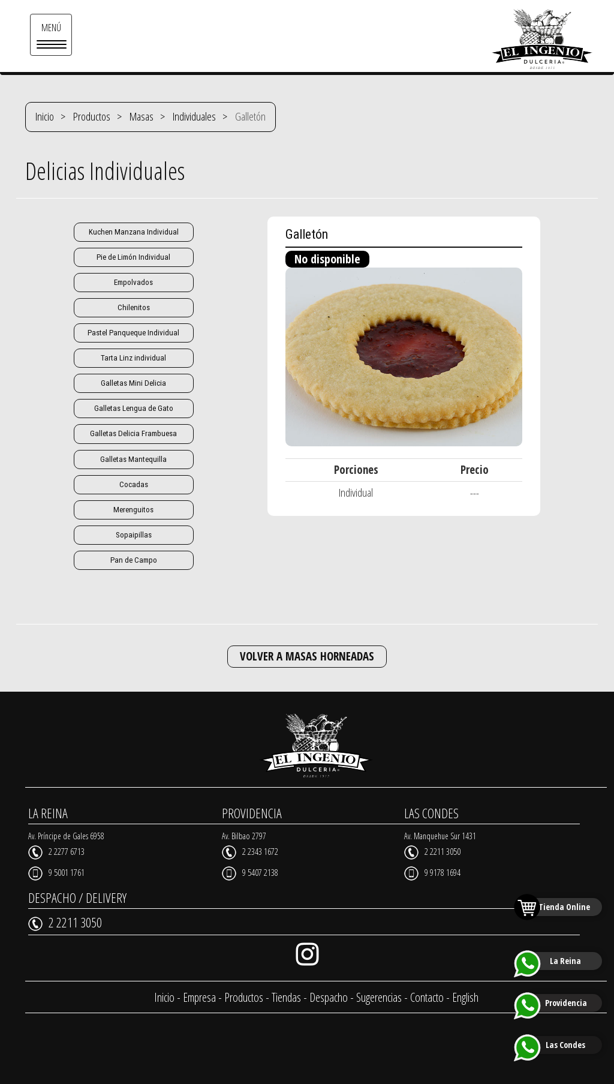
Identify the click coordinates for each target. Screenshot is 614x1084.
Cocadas (134, 483)
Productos (91, 116)
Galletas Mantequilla (133, 458)
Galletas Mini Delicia (134, 383)
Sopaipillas (133, 534)
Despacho (328, 997)
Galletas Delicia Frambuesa (133, 433)
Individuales (194, 116)
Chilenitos (133, 307)
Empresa (199, 997)
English (465, 997)
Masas (142, 116)
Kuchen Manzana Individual (133, 231)
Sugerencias (379, 997)
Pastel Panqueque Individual (133, 332)
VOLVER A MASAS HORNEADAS (307, 655)
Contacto (427, 997)
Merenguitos (134, 509)
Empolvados (134, 282)
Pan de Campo (133, 559)
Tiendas (286, 997)
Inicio (44, 116)
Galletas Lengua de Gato (133, 408)
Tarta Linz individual (134, 357)
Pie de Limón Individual (134, 257)
